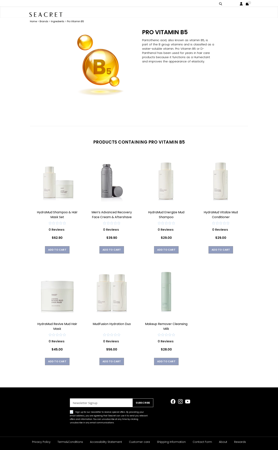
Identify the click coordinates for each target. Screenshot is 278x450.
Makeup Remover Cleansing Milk (166, 326)
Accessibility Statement (106, 442)
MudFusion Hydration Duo (112, 324)
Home (33, 21)
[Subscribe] (142, 402)
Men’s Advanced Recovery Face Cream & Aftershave (112, 214)
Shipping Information (171, 442)
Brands (44, 21)
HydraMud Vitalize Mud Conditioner (221, 214)
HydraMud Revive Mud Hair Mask (57, 326)
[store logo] (50, 13)
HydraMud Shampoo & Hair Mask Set (57, 214)
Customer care (139, 442)
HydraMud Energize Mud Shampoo (166, 214)
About (223, 442)
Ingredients (58, 21)
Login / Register (242, 3)
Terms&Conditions (70, 442)
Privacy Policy (41, 442)
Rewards (240, 442)
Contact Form (202, 442)
